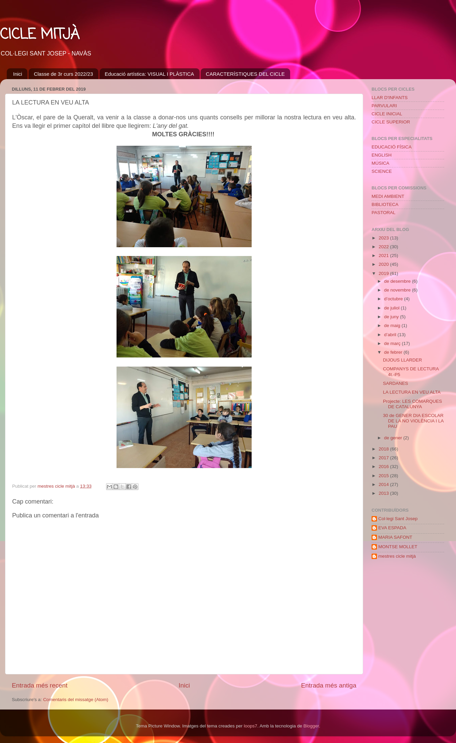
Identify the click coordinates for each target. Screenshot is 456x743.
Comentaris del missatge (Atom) (75, 699)
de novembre (398, 290)
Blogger (311, 725)
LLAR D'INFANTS (390, 97)
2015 (384, 475)
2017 (384, 457)
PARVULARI (384, 105)
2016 (384, 466)
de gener (393, 437)
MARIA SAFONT (395, 537)
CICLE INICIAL (387, 113)
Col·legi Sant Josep (397, 518)
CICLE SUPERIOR (391, 121)
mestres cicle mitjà (397, 556)
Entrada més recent (40, 685)
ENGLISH (381, 155)
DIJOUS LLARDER (402, 360)
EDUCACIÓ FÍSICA (392, 146)
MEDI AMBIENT (388, 196)
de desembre (398, 281)
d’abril (391, 334)
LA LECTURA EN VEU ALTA (412, 392)
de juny (392, 316)
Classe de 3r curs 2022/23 (63, 74)
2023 (384, 237)
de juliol (392, 307)
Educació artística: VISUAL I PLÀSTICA (149, 74)
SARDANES (395, 383)
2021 (384, 255)
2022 (384, 246)
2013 (384, 493)
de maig (393, 325)
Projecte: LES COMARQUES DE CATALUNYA (412, 404)
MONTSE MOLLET (397, 546)
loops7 (250, 725)
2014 (384, 484)
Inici (17, 74)
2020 (384, 264)
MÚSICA (380, 163)
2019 (384, 273)
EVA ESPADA (392, 527)
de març (393, 343)
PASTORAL (384, 212)
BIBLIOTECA (385, 204)
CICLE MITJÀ (39, 35)
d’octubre (394, 298)
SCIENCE (382, 171)
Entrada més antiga (328, 685)
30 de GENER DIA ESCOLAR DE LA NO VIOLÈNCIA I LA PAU (413, 421)
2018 (384, 448)
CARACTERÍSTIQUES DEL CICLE (245, 74)
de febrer (394, 352)
